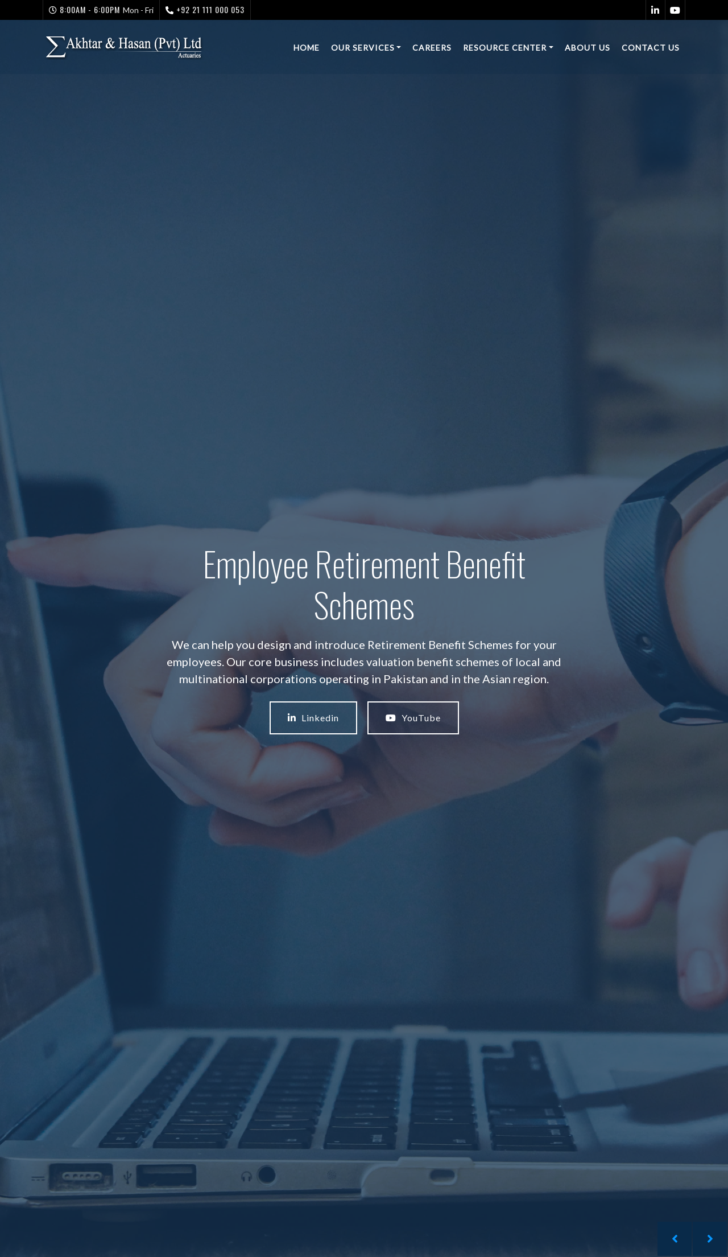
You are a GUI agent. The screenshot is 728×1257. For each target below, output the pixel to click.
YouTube (413, 717)
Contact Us (651, 47)
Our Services (363, 47)
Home (306, 47)
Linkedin (313, 717)
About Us (587, 47)
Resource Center (505, 47)
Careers (432, 47)
